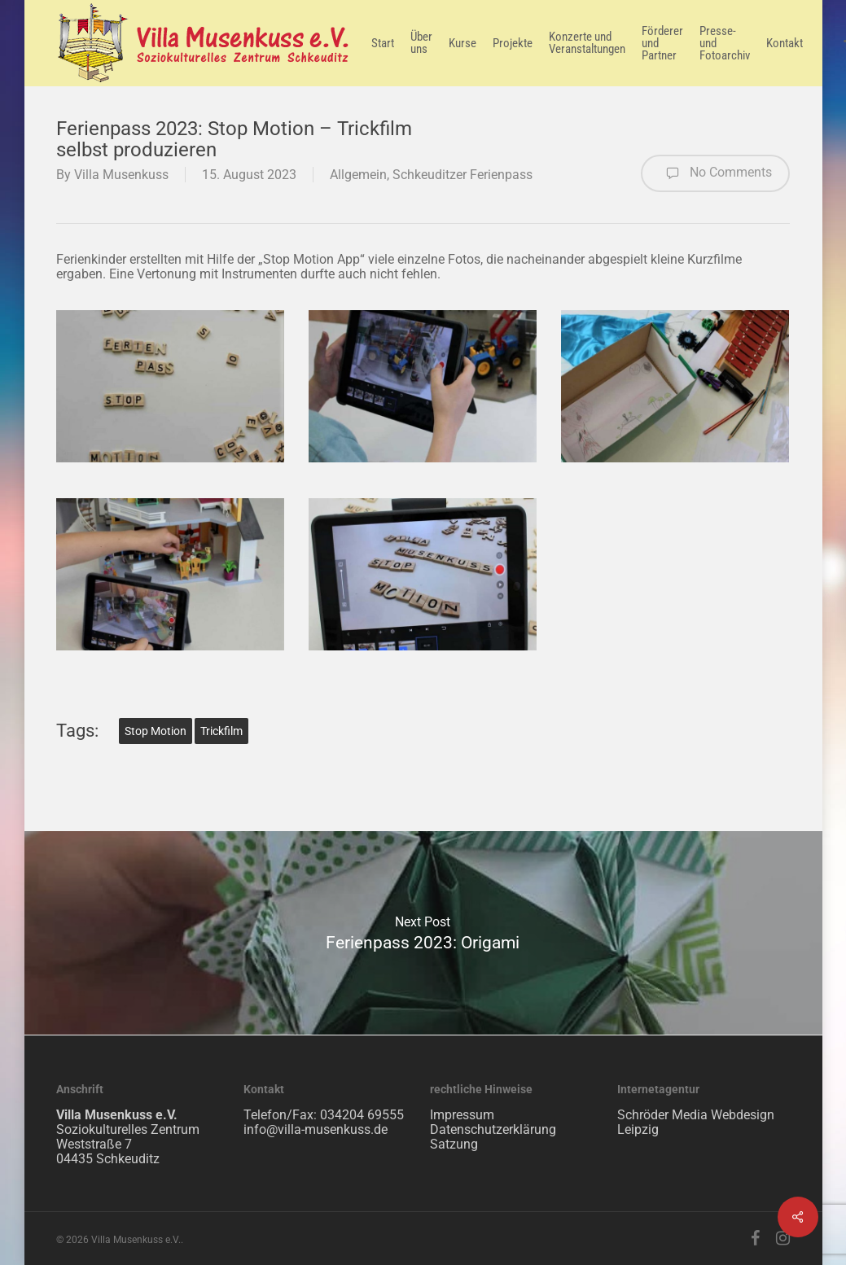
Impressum (462, 1115)
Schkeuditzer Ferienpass (462, 174)
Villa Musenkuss (121, 174)
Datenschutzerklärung (493, 1129)
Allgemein (358, 174)
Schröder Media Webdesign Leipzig (695, 1122)
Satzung (454, 1144)
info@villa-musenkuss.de (315, 1129)
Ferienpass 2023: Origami (422, 933)
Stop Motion (155, 731)
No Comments (715, 173)
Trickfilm (221, 731)
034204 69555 (362, 1115)
